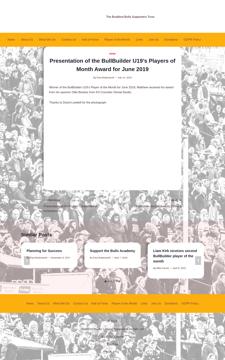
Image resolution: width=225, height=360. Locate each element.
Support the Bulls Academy (112, 251)
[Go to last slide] (27, 260)
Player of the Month (117, 39)
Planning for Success (44, 251)
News (11, 39)
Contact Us (68, 39)
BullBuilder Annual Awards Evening (148, 203)
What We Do (47, 39)
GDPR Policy (192, 39)
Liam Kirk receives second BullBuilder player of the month (175, 256)
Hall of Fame (90, 39)
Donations (171, 39)
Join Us (154, 39)
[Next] (198, 260)
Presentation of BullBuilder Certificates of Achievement (77, 205)
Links (139, 39)
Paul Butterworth (105, 77)
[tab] (105, 281)
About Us (27, 39)
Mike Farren (162, 268)
